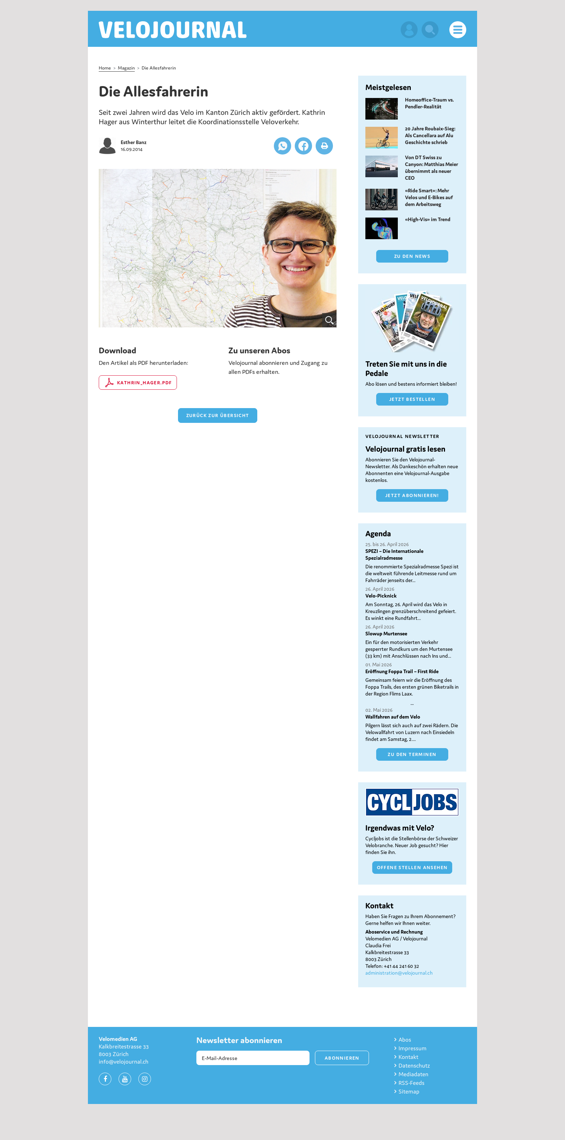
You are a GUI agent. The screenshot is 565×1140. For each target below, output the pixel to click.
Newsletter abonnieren (239, 1040)
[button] (282, 146)
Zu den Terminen (412, 754)
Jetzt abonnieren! (412, 495)
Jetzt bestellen (412, 399)
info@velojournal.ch (123, 1061)
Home (105, 68)
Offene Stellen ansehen (412, 867)
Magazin (126, 68)
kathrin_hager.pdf (144, 383)
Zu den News (412, 256)
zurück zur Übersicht (217, 415)
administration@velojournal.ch (399, 973)
